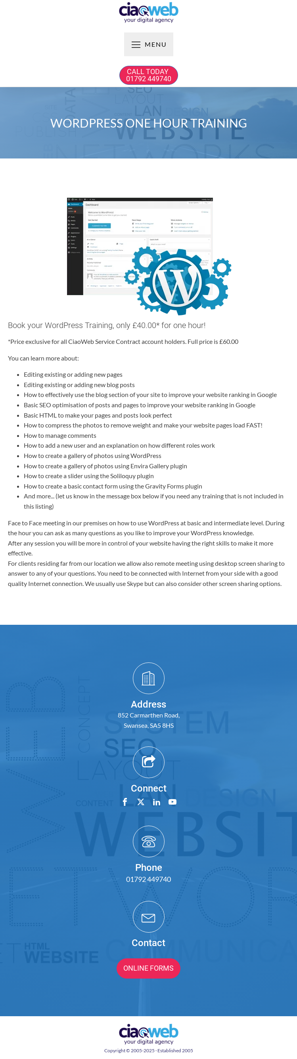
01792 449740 (148, 879)
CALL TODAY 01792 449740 (148, 75)
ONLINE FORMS (148, 968)
